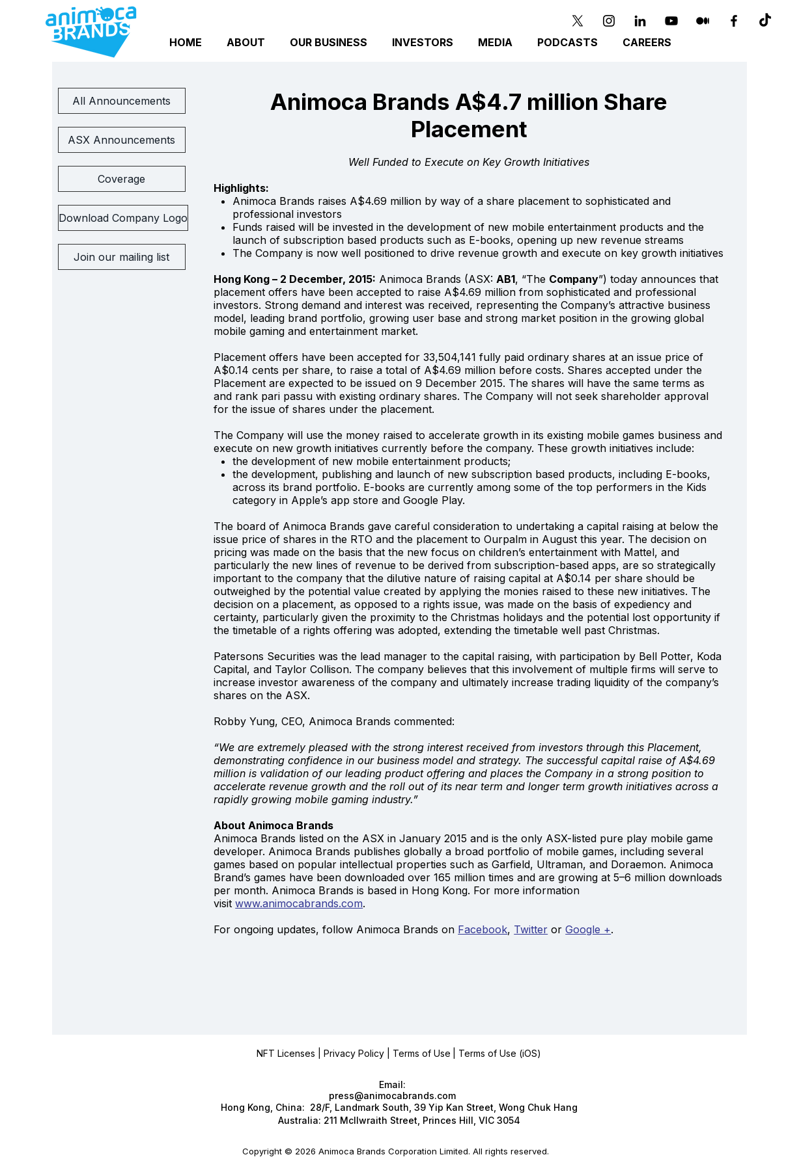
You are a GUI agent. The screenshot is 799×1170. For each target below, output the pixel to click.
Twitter (531, 929)
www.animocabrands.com (299, 903)
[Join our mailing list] (122, 257)
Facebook (482, 929)
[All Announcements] (122, 101)
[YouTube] (671, 21)
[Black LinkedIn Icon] (640, 21)
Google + (588, 929)
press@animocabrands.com (392, 1095)
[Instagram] (609, 21)
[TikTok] (765, 21)
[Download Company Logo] (123, 218)
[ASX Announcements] (122, 140)
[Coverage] (122, 179)
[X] (577, 21)
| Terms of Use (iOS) (497, 1053)
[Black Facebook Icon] (734, 21)
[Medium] (702, 21)
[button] (330, 42)
